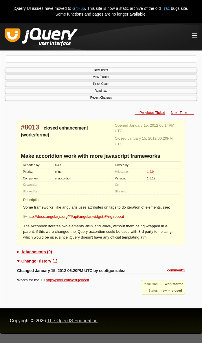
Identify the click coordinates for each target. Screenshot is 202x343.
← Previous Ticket (150, 112)
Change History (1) (39, 261)
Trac (166, 8)
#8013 (30, 127)
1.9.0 (150, 171)
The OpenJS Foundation (72, 320)
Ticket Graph (101, 83)
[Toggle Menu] (194, 35)
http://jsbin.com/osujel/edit (65, 280)
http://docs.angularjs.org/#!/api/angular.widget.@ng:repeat (73, 216)
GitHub (78, 8)
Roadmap (101, 90)
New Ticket (101, 70)
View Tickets (101, 76)
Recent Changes (101, 97)
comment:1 (176, 270)
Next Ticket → (182, 112)
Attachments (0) (36, 252)
